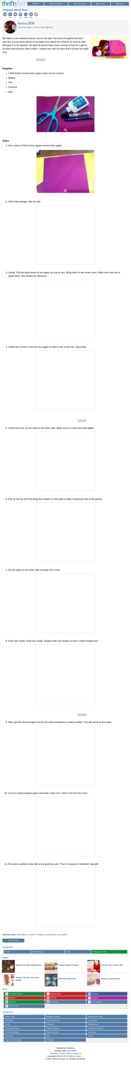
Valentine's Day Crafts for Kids (112, 965)
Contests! (10, 1002)
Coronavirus (92, 1020)
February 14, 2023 (100, 952)
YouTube (51, 998)
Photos (90, 1036)
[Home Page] (14, 1)
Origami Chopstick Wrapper (68, 965)
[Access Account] (100, 4)
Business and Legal (95, 1017)
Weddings (50, 1040)
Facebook (93, 994)
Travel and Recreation (13, 1040)
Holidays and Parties (95, 1028)
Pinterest (10, 998)
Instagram (93, 998)
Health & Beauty (53, 1028)
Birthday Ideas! (54, 994)
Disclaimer (54, 1053)
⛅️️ (83, 1056)
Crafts (7, 952)
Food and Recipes (12, 1028)
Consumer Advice (53, 1020)
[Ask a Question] (56, 4)
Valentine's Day (38, 952)
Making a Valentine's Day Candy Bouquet (27, 978)
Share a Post (11, 1006)
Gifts (68, 952)
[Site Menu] (35, 4)
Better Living (10, 1017)
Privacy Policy (65, 1053)
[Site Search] (120, 4)
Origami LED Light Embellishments (28, 965)
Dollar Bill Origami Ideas (67, 979)
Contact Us (76, 1053)
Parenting (9, 1036)
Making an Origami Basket (110, 979)
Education (50, 1024)
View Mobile (72, 1051)
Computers (9, 1020)
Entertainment (93, 1024)
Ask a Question (95, 1002)
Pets (48, 1036)
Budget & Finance (53, 1017)
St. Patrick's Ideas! (13, 994)
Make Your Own (53, 1032)
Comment (13, 940)
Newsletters (53, 1002)
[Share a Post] (79, 4)
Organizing (92, 1032)
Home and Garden (12, 1032)
